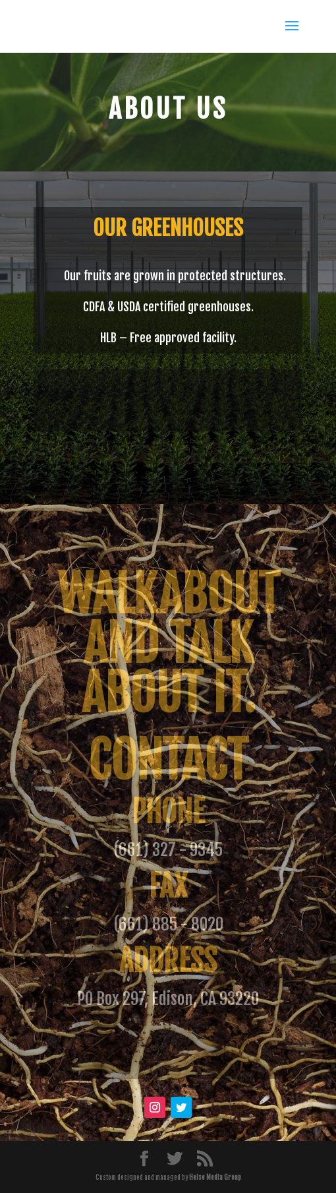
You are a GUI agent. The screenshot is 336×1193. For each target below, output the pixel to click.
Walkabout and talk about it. (168, 644)
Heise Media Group (215, 1177)
